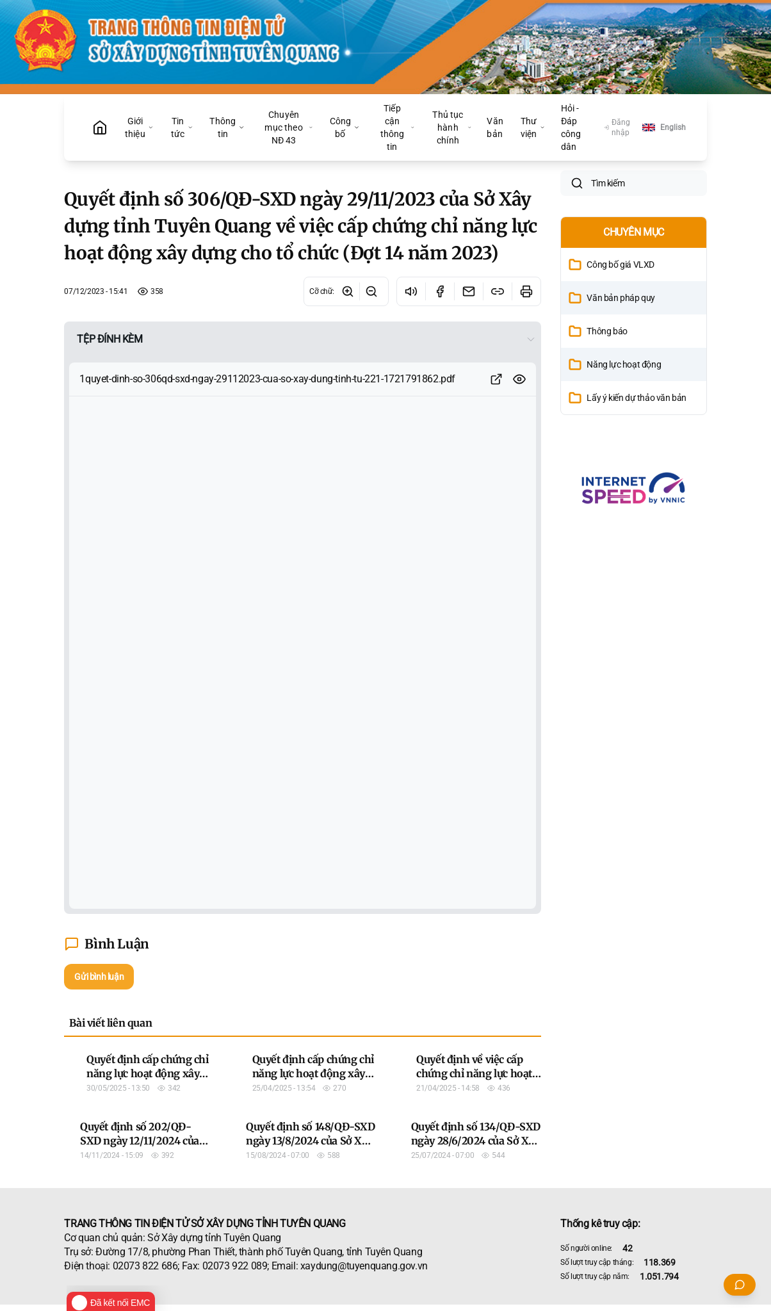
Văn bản (495, 127)
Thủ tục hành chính (451, 127)
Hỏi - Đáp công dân (571, 127)
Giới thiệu (139, 127)
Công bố (345, 127)
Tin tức (182, 127)
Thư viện (533, 127)
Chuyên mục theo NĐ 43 (288, 127)
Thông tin (227, 127)
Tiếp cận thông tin (397, 127)
